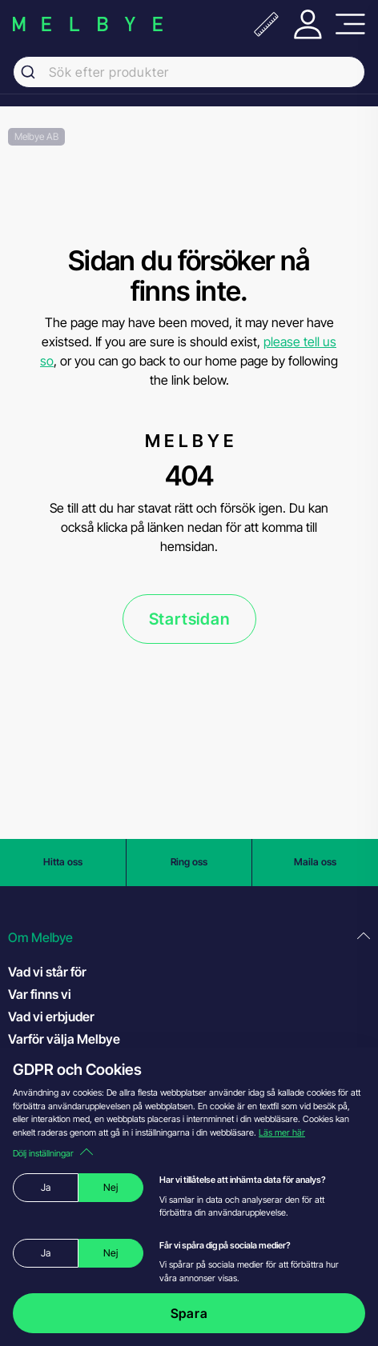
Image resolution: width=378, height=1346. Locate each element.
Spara (189, 1313)
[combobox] (189, 72)
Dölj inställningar (53, 1153)
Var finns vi (39, 994)
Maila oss (315, 862)
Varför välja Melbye (64, 1039)
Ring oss (189, 862)
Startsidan (189, 619)
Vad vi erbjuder (51, 1016)
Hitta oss (62, 862)
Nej (110, 1187)
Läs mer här (282, 1132)
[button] (189, 937)
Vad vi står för (47, 972)
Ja (45, 1187)
